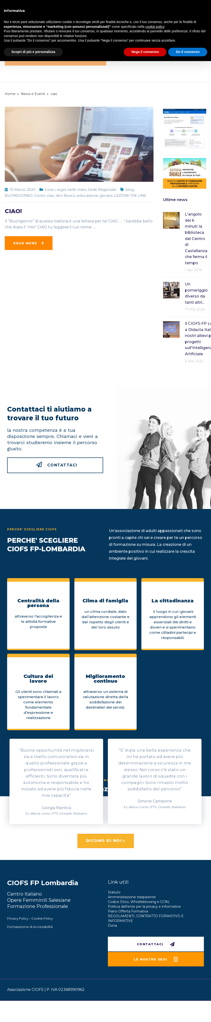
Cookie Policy (42, 918)
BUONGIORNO (19, 195)
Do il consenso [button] (188, 52)
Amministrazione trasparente (132, 897)
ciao (50, 195)
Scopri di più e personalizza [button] (33, 52)
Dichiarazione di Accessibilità (30, 927)
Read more (25, 243)
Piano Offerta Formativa (128, 911)
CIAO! (13, 211)
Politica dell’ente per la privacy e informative (144, 906)
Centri (39, 195)
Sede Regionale (102, 189)
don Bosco (65, 195)
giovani (106, 195)
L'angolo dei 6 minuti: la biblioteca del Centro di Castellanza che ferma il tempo (196, 238)
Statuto (114, 892)
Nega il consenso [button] (145, 52)
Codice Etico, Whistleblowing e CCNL (139, 902)
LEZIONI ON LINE (130, 195)
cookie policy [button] (154, 27)
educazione (87, 195)
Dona (112, 925)
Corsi (49, 189)
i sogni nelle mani (70, 189)
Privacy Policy (17, 918)
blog (129, 189)
